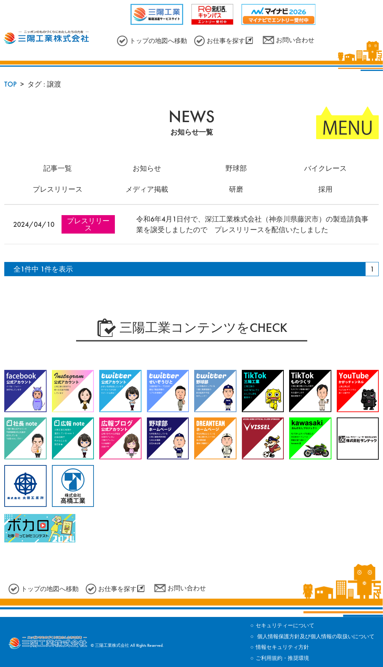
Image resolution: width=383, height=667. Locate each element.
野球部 (236, 168)
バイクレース (325, 168)
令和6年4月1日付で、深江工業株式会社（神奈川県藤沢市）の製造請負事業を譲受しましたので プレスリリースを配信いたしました (252, 224)
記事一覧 (57, 168)
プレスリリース (58, 189)
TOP (10, 84)
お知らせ (147, 168)
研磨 (236, 189)
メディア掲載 (147, 189)
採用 (325, 189)
